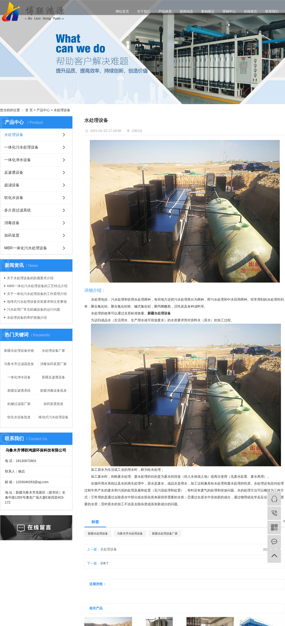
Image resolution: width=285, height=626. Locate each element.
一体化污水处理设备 (21, 147)
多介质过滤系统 (17, 210)
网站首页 (122, 11)
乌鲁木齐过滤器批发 (19, 364)
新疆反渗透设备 (53, 377)
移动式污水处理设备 (53, 417)
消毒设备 (11, 223)
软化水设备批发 (19, 417)
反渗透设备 (13, 172)
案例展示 (207, 11)
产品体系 (165, 11)
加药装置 (11, 235)
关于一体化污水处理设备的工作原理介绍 (37, 294)
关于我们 (143, 11)
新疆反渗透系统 (19, 390)
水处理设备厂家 (53, 350)
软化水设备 (13, 198)
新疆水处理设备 (98, 533)
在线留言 (250, 11)
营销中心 (229, 11)
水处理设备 (62, 110)
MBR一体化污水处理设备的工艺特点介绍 (37, 286)
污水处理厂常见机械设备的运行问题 (33, 309)
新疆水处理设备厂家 (165, 533)
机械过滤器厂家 (19, 404)
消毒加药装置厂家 (53, 364)
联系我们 (272, 11)
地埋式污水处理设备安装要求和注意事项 (37, 301)
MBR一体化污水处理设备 (25, 248)
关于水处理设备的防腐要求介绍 (30, 278)
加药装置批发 (53, 404)
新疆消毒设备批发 (53, 390)
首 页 (29, 110)
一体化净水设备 (17, 160)
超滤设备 (11, 185)
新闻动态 (186, 11)
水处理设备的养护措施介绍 (27, 317)
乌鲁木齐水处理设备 (130, 533)
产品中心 (43, 110)
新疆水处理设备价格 (19, 350)
